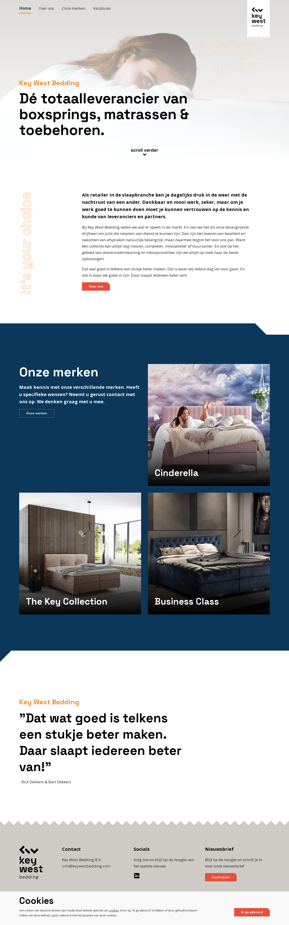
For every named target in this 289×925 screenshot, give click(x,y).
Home (25, 8)
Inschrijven (221, 877)
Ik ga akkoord (252, 912)
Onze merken (73, 8)
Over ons (46, 8)
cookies (114, 910)
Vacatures (102, 8)
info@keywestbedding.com (86, 866)
